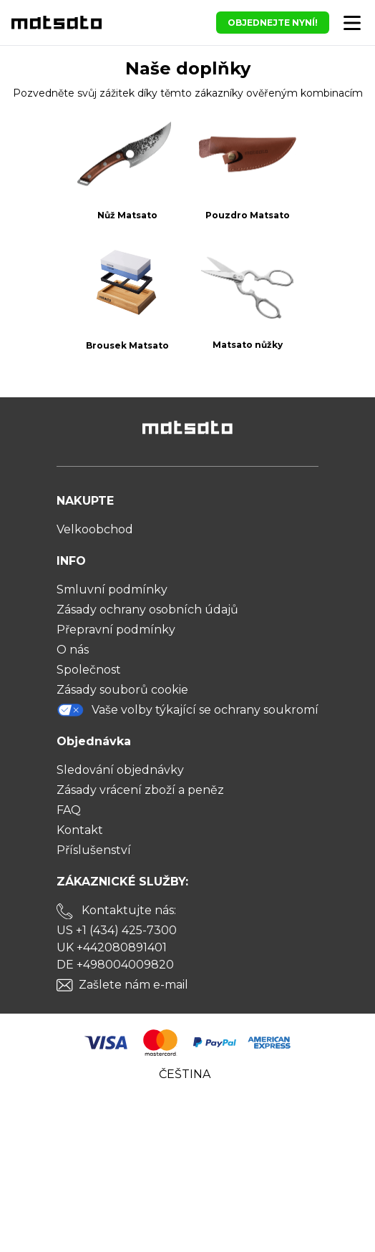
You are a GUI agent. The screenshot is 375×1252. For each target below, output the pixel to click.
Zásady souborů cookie (122, 690)
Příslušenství (94, 850)
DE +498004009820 (115, 964)
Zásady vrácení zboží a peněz (140, 790)
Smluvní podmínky (112, 589)
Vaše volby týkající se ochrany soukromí (187, 709)
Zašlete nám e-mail (133, 984)
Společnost (89, 669)
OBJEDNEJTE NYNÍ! (273, 22)
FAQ (69, 810)
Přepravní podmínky (116, 629)
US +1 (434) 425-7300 (117, 930)
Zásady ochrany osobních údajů (147, 609)
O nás (73, 649)
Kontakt (80, 830)
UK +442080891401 (112, 947)
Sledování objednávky (120, 770)
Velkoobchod (95, 529)
